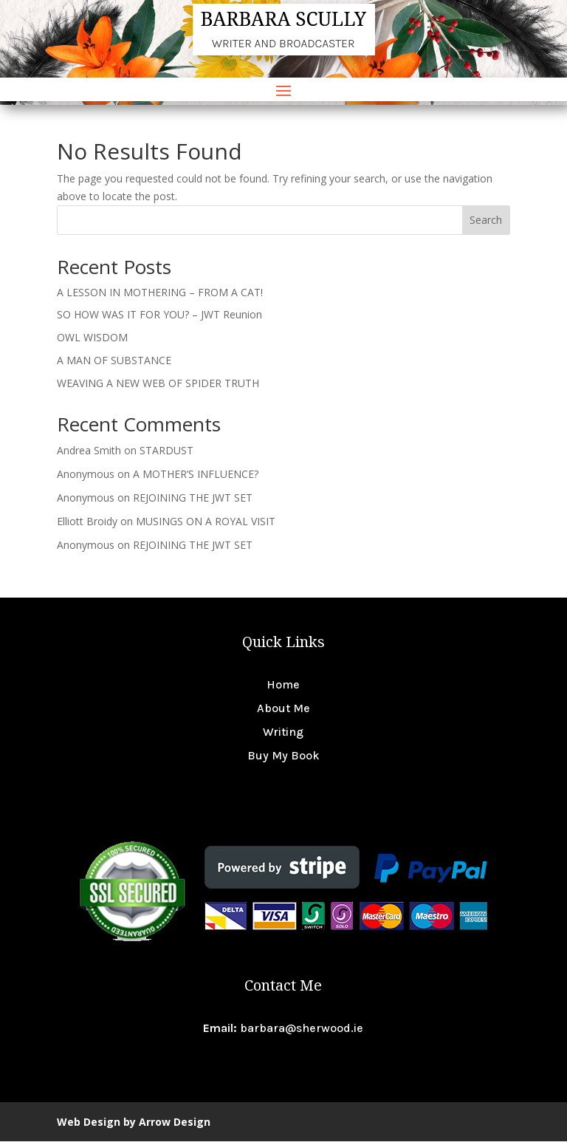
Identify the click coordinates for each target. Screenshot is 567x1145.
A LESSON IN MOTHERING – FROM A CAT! (160, 296)
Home (283, 688)
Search (486, 223)
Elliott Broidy (87, 525)
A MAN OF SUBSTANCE (114, 364)
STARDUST (166, 454)
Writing (283, 735)
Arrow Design (174, 1125)
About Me (283, 712)
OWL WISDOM (92, 341)
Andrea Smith (89, 454)
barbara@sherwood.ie (301, 1032)
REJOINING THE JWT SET (192, 501)
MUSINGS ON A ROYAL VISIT (205, 525)
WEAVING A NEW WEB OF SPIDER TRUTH (158, 387)
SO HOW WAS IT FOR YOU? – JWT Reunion (159, 318)
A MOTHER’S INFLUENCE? (195, 478)
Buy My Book (283, 759)
